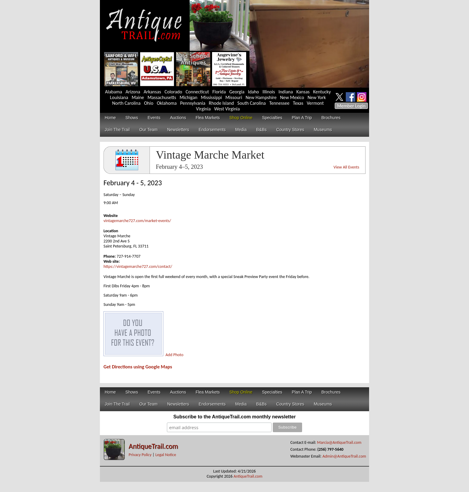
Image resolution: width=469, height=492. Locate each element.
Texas (298, 103)
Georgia (237, 92)
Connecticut (197, 92)
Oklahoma (167, 103)
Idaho (253, 92)
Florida (219, 92)
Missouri (233, 97)
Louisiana (119, 97)
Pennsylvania (192, 103)
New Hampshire (261, 97)
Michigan (188, 97)
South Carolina (251, 103)
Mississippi (211, 97)
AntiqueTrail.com (153, 446)
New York (316, 97)
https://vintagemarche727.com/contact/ (137, 266)
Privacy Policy (140, 454)
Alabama (113, 92)
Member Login (351, 106)
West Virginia (227, 109)
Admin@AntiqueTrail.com (344, 456)
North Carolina (126, 103)
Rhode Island (221, 103)
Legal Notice (165, 454)
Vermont (315, 103)
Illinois (268, 92)
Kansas (303, 92)
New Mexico (292, 97)
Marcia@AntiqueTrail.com (339, 442)
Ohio (148, 103)
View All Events (346, 167)
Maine (138, 97)
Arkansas (152, 92)
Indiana (285, 92)
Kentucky (322, 92)
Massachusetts (161, 97)
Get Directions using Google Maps (137, 367)
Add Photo (174, 354)
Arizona (133, 92)
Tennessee (279, 103)
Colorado (173, 92)
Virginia (203, 109)
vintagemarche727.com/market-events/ (137, 220)
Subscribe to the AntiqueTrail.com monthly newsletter (234, 416)
